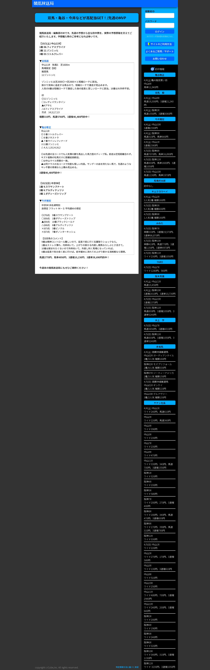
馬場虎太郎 (160, 180)
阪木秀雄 (159, 276)
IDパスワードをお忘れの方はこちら (160, 36)
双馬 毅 (159, 92)
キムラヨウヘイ (160, 191)
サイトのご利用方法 (161, 44)
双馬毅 (45, 61)
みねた (159, 223)
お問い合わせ (160, 58)
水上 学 (159, 320)
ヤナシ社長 (160, 403)
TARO (160, 262)
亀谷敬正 (46, 127)
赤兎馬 (159, 346)
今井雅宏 (46, 200)
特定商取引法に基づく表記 (127, 667)
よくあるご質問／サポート (160, 51)
